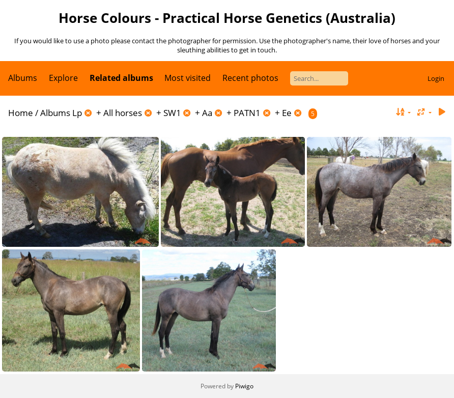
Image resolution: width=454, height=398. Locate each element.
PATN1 (247, 113)
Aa (207, 113)
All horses (122, 113)
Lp (77, 113)
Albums (22, 77)
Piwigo (244, 386)
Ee (287, 113)
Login (436, 78)
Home (20, 113)
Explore (63, 77)
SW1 (172, 113)
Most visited (187, 77)
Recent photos (250, 77)
